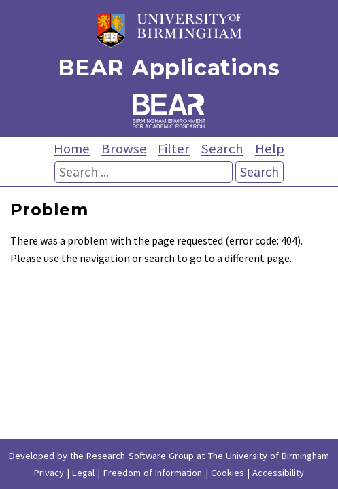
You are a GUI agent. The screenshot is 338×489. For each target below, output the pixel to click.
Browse (124, 149)
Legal (83, 473)
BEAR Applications (169, 67)
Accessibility (278, 473)
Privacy (49, 473)
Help (269, 149)
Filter (174, 149)
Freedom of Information (153, 473)
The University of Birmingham (269, 456)
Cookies (227, 473)
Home (72, 149)
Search (222, 149)
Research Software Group (140, 456)
